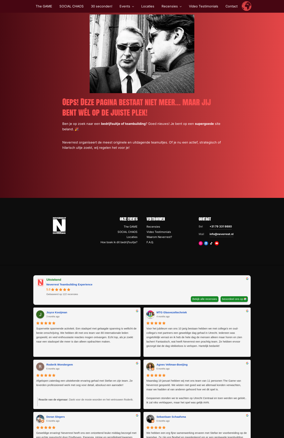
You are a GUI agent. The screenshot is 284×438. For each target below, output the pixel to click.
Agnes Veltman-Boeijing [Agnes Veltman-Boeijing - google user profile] (227, 312)
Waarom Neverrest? (159, 237)
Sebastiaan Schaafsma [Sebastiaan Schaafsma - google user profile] (171, 364)
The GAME (130, 226)
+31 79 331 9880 (221, 226)
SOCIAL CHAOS (127, 232)
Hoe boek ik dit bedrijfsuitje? (119, 242)
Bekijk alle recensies (204, 298)
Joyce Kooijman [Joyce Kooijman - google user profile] (56, 312)
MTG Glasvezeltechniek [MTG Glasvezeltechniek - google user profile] (116, 312)
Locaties (132, 237)
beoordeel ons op (232, 298)
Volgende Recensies (142, 412)
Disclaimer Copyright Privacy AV (154, 430)
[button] (132, 6)
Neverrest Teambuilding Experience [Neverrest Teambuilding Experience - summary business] (69, 284)
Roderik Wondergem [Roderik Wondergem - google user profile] (169, 312)
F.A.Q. (150, 242)
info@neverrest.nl (221, 234)
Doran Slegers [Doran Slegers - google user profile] (55, 364)
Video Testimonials (159, 232)
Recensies (153, 226)
